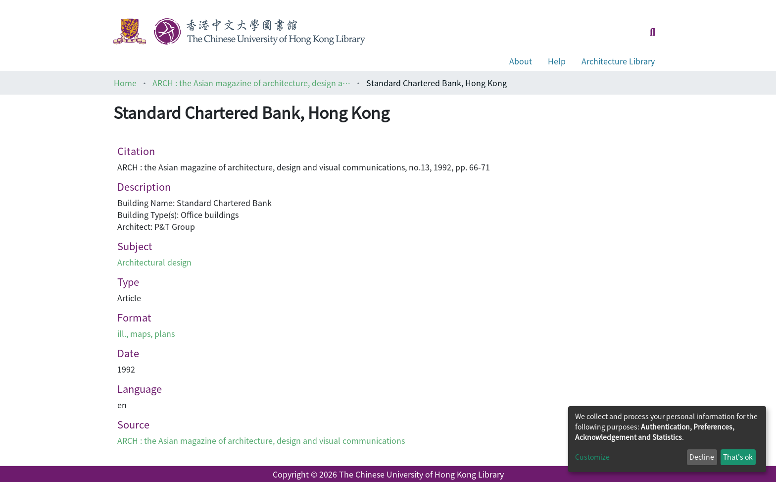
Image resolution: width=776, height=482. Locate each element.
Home (125, 83)
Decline (701, 457)
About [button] (520, 61)
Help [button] (557, 61)
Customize (592, 457)
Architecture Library (618, 61)
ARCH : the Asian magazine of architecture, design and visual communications (251, 83)
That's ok (738, 457)
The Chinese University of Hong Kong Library (421, 474)
